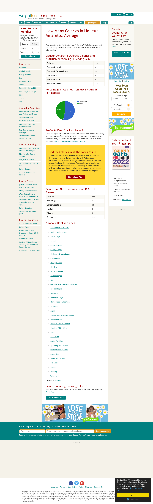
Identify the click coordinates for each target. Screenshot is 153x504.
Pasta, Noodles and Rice (28, 88)
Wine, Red (54, 376)
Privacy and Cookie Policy (130, 489)
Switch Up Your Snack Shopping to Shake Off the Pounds (29, 233)
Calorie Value (24, 227)
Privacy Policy (77, 487)
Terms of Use (65, 487)
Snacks (21, 98)
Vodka (52, 367)
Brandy (53, 241)
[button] (25, 44)
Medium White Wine (58, 328)
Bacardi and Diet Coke (59, 228)
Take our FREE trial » (55, 397)
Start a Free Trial (75, 177)
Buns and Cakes (25, 81)
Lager (52, 310)
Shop (104, 23)
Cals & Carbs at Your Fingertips (121, 142)
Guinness (54, 293)
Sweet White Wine (57, 358)
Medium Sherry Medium (60, 324)
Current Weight (121, 96)
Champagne (55, 258)
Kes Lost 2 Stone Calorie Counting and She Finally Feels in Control (28, 244)
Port (52, 332)
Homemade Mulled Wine (60, 302)
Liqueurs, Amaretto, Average (62, 315)
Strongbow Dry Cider (59, 350)
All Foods (58, 380)
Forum (63, 23)
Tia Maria (54, 363)
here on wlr (126, 200)
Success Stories (76, 23)
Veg (20, 102)
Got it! (132, 495)
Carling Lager (56, 249)
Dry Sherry (54, 267)
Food (28, 23)
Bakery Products (25, 75)
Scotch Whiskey (56, 341)
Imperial (117, 81)
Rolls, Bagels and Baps (27, 92)
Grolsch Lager (56, 289)
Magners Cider (56, 319)
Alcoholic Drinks (25, 71)
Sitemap (88, 487)
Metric (126, 81)
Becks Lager (55, 236)
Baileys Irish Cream (58, 232)
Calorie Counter (25, 169)
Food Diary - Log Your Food (29, 250)
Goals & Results (51, 23)
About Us (54, 487)
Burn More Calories (26, 239)
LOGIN (129, 15)
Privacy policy (114, 435)
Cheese (21, 85)
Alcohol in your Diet (26, 121)
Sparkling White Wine (59, 345)
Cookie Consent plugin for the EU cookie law (133, 499)
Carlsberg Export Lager (60, 254)
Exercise (37, 23)
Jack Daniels (55, 306)
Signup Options (92, 23)
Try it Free (50, 392)
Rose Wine (54, 337)
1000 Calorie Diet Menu (28, 224)
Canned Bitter (56, 245)
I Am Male (121, 109)
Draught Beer (56, 263)
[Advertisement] (76, 6)
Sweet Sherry (55, 354)
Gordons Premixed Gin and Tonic (64, 284)
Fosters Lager (56, 276)
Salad (21, 95)
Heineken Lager (56, 297)
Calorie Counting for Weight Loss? (66, 385)
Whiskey (53, 371)
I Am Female (121, 105)
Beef (20, 78)
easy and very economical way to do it (69, 141)
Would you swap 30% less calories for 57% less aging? (28, 202)
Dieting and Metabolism (28, 191)
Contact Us (98, 487)
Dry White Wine (56, 271)
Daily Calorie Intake (26, 160)
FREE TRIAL (117, 15)
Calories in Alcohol (26, 117)
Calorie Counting (25, 208)
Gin (51, 280)
